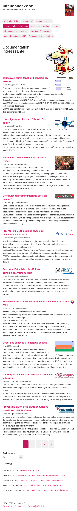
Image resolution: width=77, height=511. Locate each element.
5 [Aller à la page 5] (51, 444)
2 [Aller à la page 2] (32, 444)
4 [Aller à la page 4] (44, 444)
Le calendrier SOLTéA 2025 (28, 470)
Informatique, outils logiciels (16, 31)
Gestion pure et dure (40, 26)
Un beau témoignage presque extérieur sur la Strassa (45, 490)
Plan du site (8, 506)
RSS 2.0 (40, 506)
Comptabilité (27, 21)
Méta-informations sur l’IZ (15, 36)
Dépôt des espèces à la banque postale (25, 342)
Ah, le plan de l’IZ (11, 21)
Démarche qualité (44, 21)
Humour (56, 26)
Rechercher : (9, 453)
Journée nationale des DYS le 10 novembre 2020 (39, 485)
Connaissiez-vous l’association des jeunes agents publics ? (41, 475)
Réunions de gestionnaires (41, 36)
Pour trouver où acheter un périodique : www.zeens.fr (39, 480)
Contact (31, 506)
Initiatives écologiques (40, 31)
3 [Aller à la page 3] (38, 444)
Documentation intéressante (16, 26)
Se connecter (20, 506)
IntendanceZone (18, 6)
